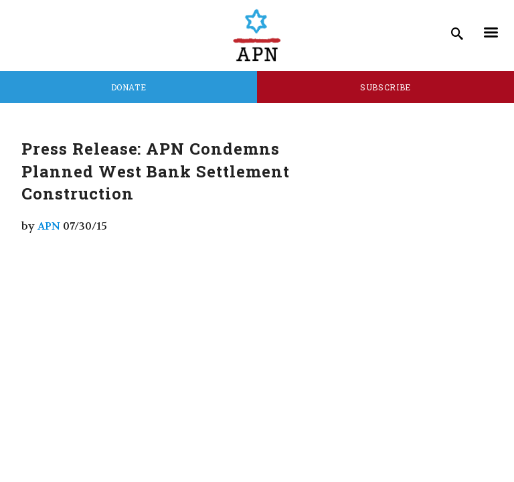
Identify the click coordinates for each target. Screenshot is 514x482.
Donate (129, 87)
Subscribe (385, 87)
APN (48, 226)
